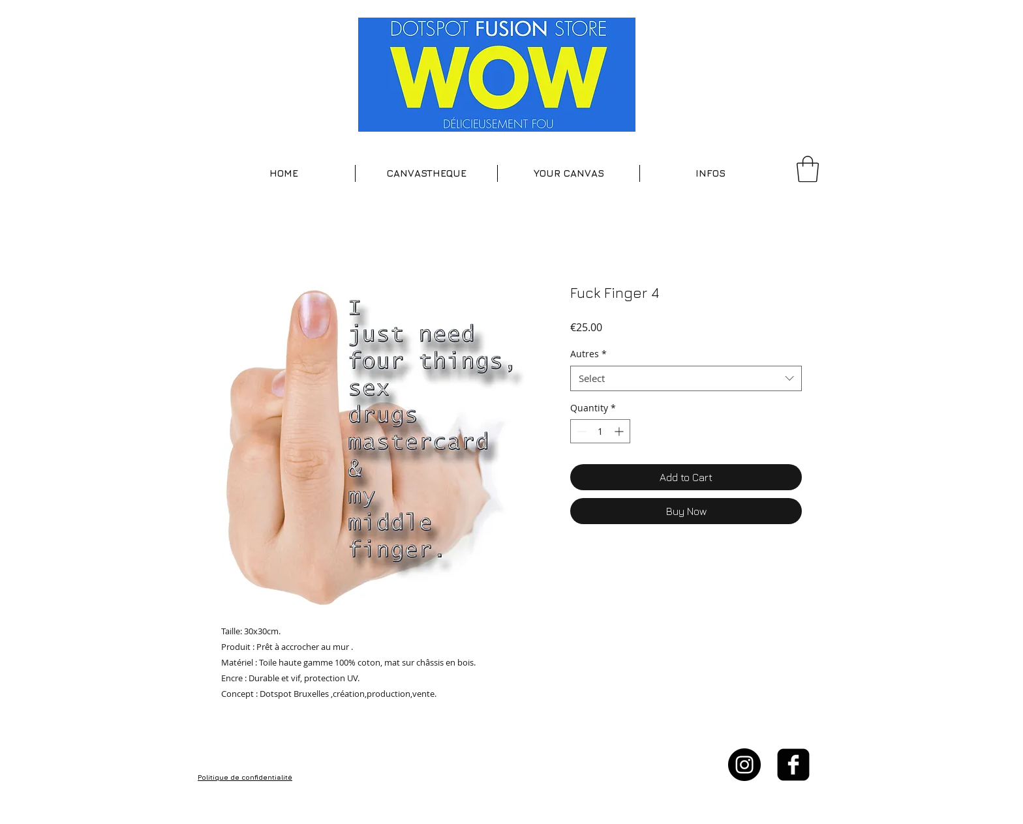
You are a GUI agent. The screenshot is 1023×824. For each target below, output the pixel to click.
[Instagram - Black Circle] (744, 764)
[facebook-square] (793, 764)
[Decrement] (580, 431)
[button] (426, 173)
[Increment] (620, 431)
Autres (588, 353)
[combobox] (686, 378)
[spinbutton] (600, 431)
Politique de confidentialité (245, 777)
